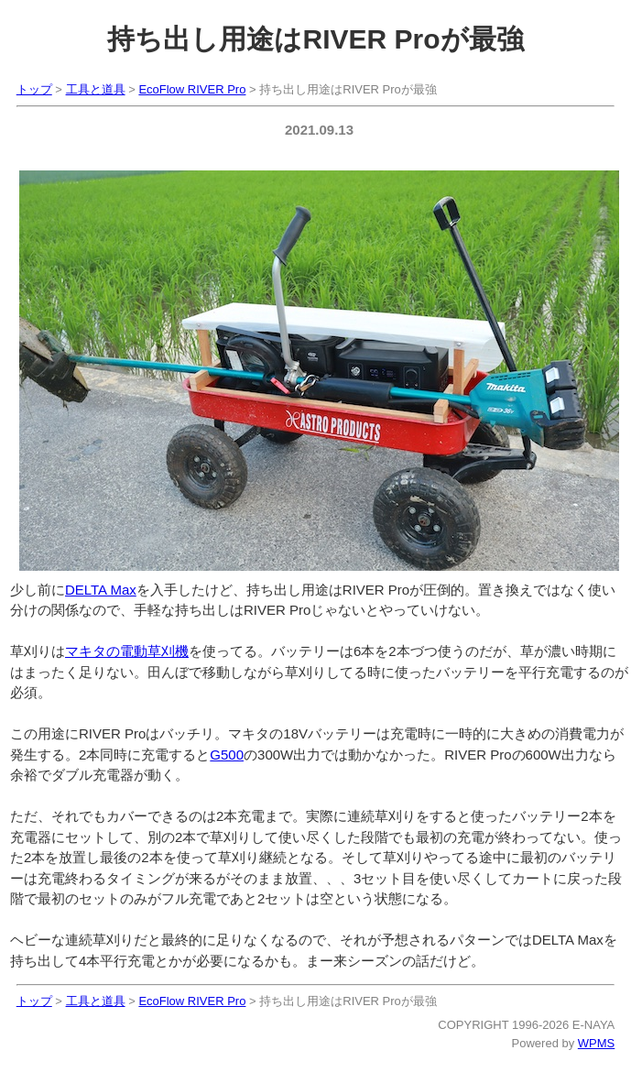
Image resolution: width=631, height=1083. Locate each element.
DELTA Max (100, 589)
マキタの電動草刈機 (127, 651)
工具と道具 (95, 89)
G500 (227, 754)
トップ (34, 89)
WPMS (596, 1043)
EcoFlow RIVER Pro (191, 89)
